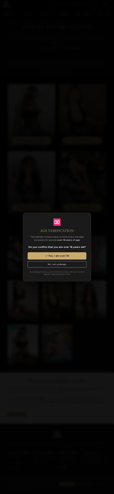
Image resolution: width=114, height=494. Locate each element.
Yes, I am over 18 (57, 255)
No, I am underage (57, 264)
